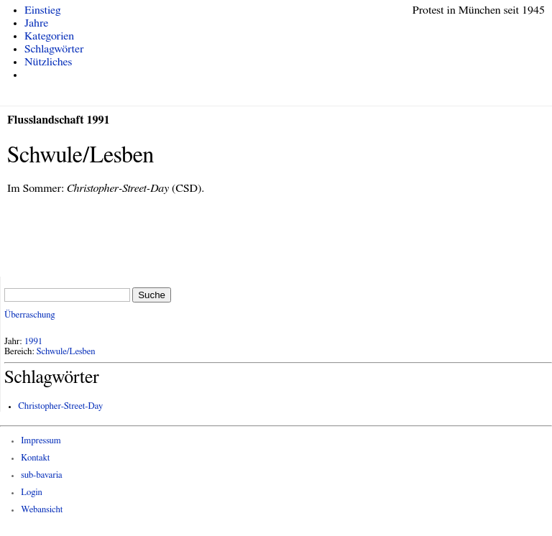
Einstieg (42, 10)
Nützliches (48, 62)
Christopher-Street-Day (60, 406)
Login (31, 492)
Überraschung (29, 315)
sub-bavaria (41, 475)
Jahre (36, 23)
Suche (151, 295)
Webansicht (42, 509)
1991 (33, 341)
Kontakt (35, 458)
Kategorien (49, 36)
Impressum (41, 440)
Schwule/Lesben (66, 351)
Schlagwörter (53, 49)
